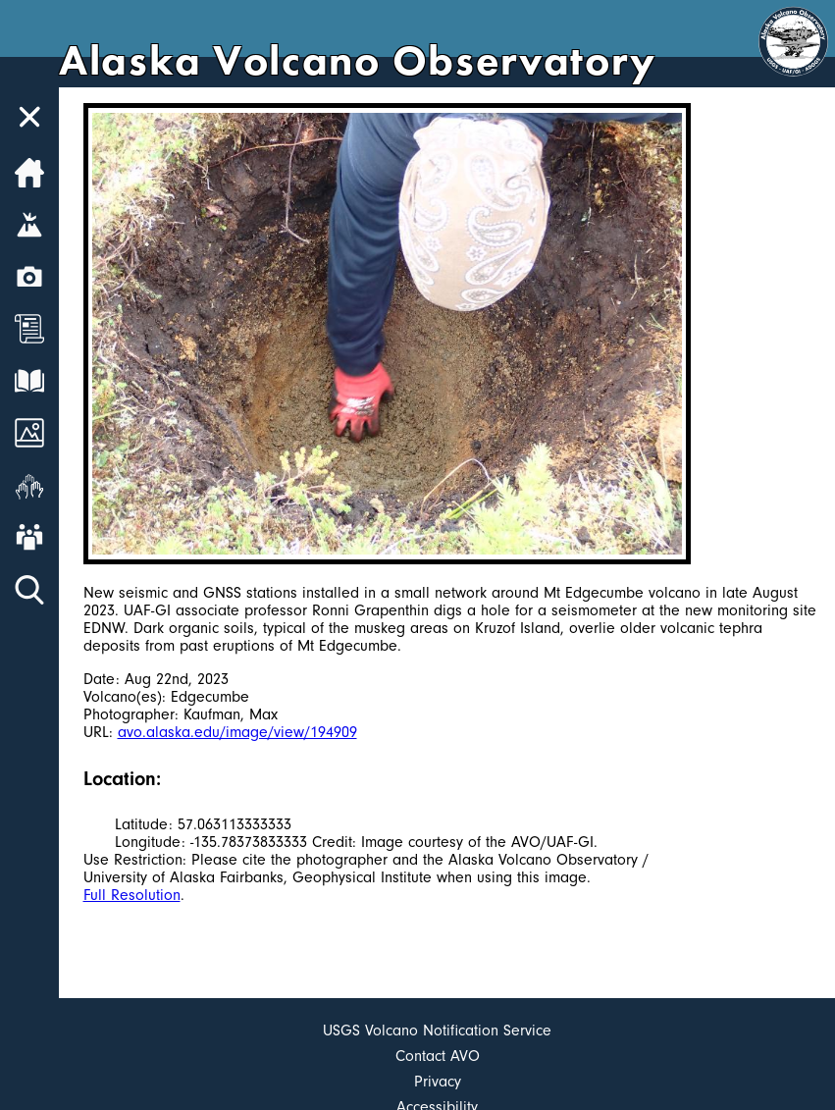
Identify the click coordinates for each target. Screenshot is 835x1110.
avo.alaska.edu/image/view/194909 (237, 732)
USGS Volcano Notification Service (437, 1030)
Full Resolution (132, 895)
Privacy (437, 1081)
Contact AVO (437, 1056)
